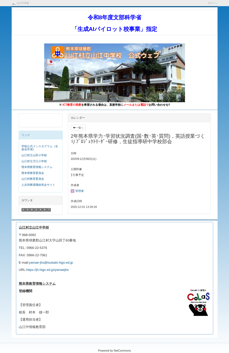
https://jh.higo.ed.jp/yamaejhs (47, 270)
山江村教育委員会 (32, 178)
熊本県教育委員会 (32, 172)
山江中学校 (23, 3)
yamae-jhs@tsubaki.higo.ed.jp (51, 262)
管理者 (77, 190)
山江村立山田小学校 (34, 155)
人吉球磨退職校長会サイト (38, 184)
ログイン (213, 3)
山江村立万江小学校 (34, 161)
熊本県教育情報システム (36, 167)
